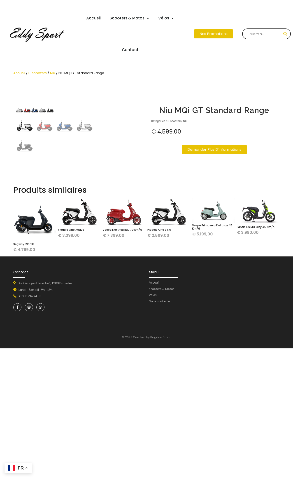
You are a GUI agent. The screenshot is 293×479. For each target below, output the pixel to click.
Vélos (166, 18)
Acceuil (154, 413)
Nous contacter (160, 432)
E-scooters (37, 73)
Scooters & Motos (129, 18)
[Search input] (264, 34)
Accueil (93, 18)
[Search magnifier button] (285, 34)
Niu (52, 73)
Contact (130, 49)
